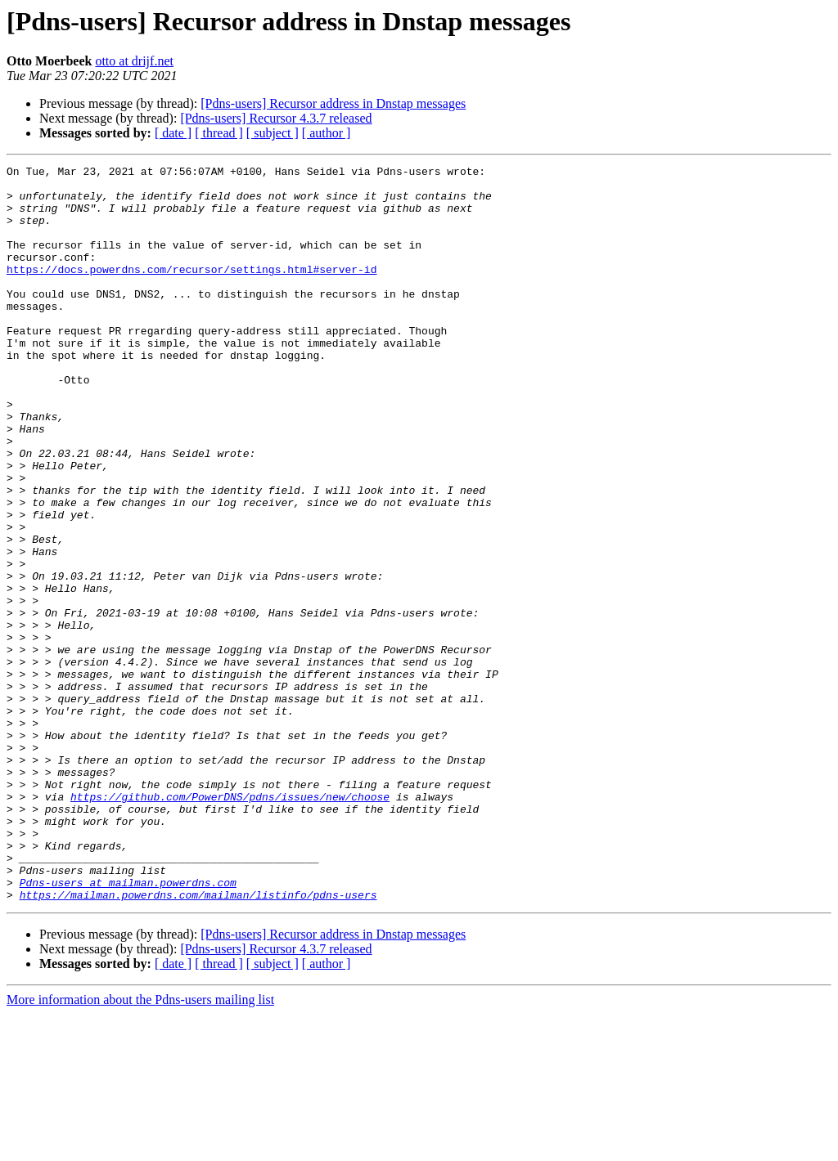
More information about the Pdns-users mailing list (140, 1147)
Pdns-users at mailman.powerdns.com (128, 1027)
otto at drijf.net (134, 61)
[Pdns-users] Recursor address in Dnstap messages (333, 103)
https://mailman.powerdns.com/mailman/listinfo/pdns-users (198, 1041)
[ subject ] (272, 133)
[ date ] (173, 133)
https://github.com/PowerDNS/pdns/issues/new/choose (230, 924)
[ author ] (326, 133)
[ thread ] (219, 133)
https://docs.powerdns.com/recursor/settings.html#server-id (191, 291)
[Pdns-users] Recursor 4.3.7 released (276, 118)
